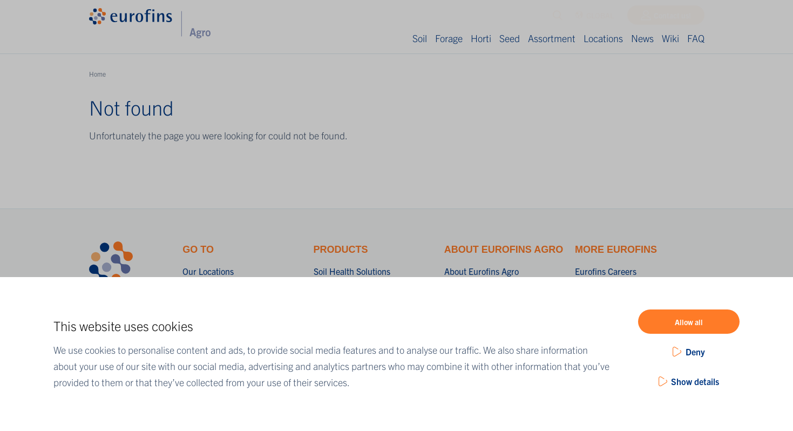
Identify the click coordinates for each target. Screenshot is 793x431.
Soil (419, 38)
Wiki (670, 38)
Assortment (551, 38)
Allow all (689, 322)
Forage (449, 38)
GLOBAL (594, 18)
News (642, 38)
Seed (509, 38)
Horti (481, 38)
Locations (603, 38)
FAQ (695, 38)
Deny (695, 351)
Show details (695, 381)
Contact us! (672, 18)
